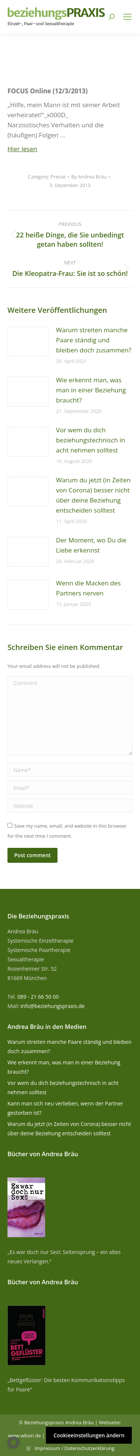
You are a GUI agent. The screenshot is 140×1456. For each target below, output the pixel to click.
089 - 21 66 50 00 (38, 996)
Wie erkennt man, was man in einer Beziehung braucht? (91, 390)
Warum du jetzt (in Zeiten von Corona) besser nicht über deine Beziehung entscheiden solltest (93, 495)
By (89, 176)
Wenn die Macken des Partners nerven (88, 588)
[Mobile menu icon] (127, 17)
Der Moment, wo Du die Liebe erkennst (91, 545)
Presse (58, 176)
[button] (13, 1442)
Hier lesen (22, 148)
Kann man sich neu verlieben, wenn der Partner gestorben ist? (65, 1108)
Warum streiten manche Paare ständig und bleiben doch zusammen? (93, 340)
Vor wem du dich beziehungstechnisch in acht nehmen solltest (90, 440)
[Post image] (28, 342)
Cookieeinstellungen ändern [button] (88, 1435)
